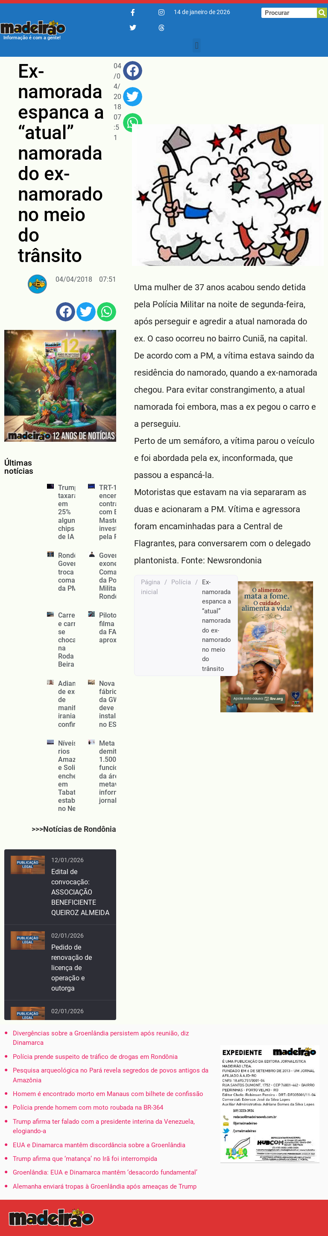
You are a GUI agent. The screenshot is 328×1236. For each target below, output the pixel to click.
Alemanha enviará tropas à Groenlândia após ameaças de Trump (104, 1186)
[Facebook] (133, 13)
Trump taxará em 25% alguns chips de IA (68, 512)
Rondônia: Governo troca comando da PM (73, 571)
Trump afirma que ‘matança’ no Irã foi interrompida (85, 1159)
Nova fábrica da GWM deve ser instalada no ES (113, 704)
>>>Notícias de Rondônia (74, 829)
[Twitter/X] (132, 28)
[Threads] (161, 28)
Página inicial (150, 587)
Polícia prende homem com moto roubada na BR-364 (88, 1107)
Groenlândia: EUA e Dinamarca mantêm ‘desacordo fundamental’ (105, 1172)
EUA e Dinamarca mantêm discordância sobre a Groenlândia (99, 1145)
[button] (197, 45)
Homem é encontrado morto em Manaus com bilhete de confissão (108, 1094)
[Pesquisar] (322, 13)
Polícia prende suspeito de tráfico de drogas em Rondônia (95, 1057)
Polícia (181, 582)
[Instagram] (161, 13)
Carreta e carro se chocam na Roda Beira (70, 639)
